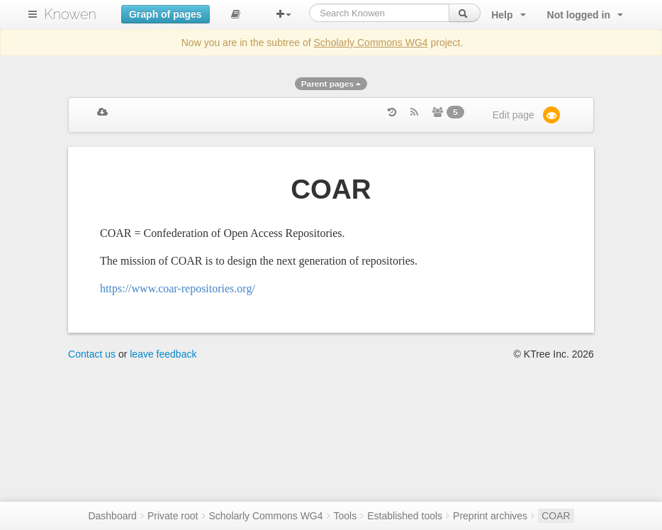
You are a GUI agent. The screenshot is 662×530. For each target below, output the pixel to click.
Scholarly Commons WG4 (371, 42)
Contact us (92, 354)
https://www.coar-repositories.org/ (177, 288)
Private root (172, 515)
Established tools (404, 515)
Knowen (70, 14)
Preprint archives (490, 515)
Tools (345, 515)
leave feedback (163, 354)
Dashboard (112, 515)
